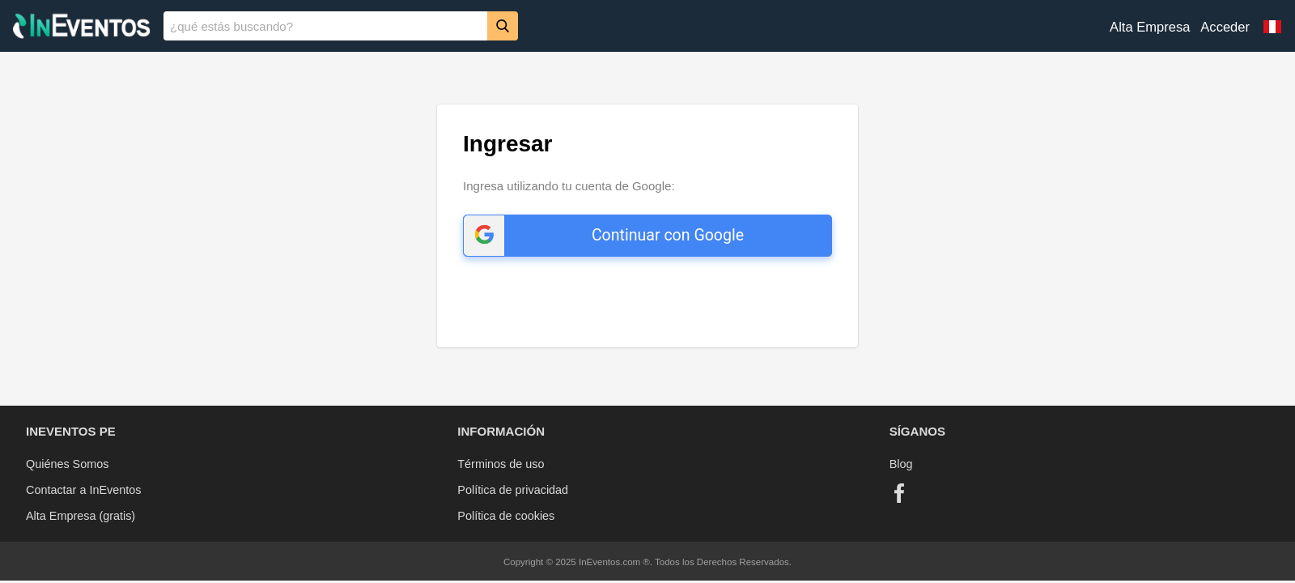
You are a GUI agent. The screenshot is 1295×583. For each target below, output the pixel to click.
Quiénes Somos (67, 463)
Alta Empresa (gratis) (80, 515)
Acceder (1225, 27)
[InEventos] (82, 28)
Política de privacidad (512, 489)
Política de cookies (505, 515)
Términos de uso (500, 463)
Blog (901, 463)
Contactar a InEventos (83, 489)
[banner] (647, 26)
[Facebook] (899, 493)
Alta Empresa (1150, 27)
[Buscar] (502, 25)
